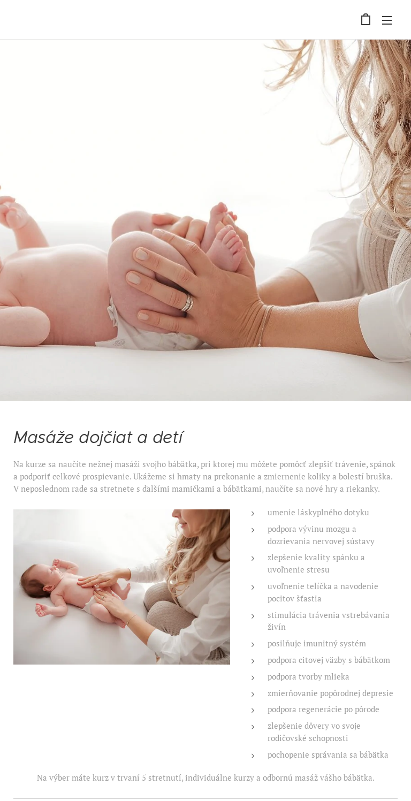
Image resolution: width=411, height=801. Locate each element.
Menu (387, 20)
